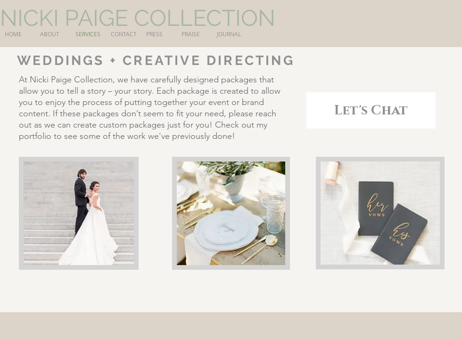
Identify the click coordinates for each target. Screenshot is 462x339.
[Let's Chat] (371, 110)
